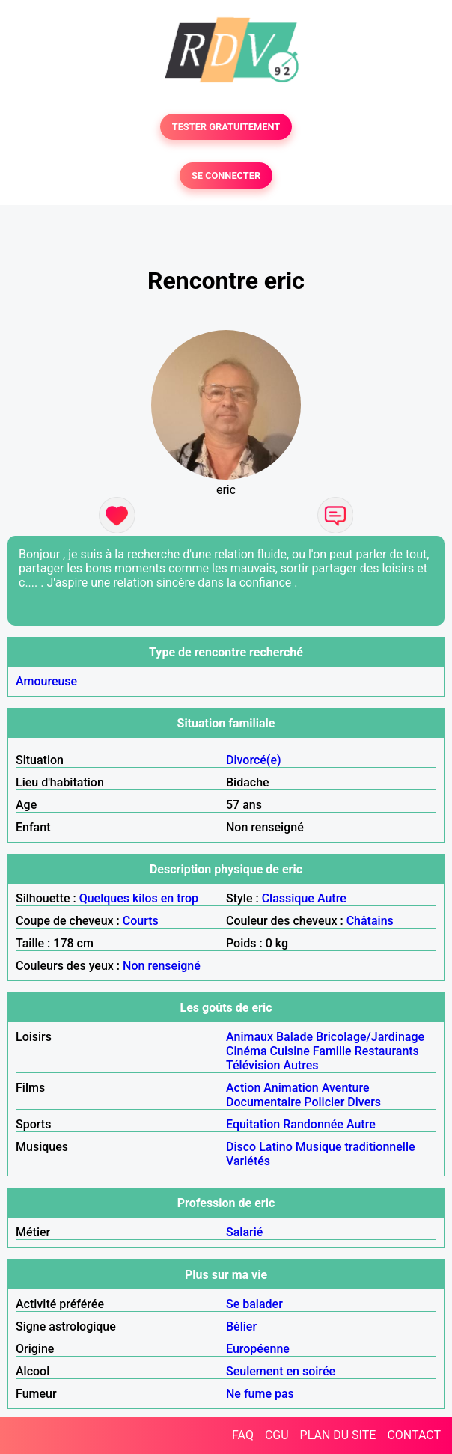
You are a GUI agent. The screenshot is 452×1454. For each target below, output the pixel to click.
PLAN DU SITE (338, 1435)
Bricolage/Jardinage (370, 1037)
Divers (364, 1102)
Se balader (254, 1304)
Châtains (370, 921)
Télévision (253, 1065)
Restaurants (387, 1051)
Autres (300, 1065)
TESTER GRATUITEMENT (226, 126)
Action (243, 1088)
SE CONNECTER (226, 175)
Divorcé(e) (253, 760)
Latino (276, 1147)
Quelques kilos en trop (138, 898)
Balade (294, 1037)
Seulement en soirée (280, 1371)
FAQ (243, 1435)
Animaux (249, 1037)
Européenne (258, 1349)
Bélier (241, 1326)
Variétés (248, 1161)
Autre (331, 898)
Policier (324, 1102)
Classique (288, 898)
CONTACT (414, 1435)
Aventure (346, 1088)
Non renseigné (162, 966)
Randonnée (313, 1124)
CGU (277, 1435)
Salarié (244, 1232)
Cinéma (246, 1051)
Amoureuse (46, 681)
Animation (290, 1088)
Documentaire (263, 1102)
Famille (332, 1051)
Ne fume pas (260, 1394)
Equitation (253, 1124)
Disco (241, 1147)
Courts (141, 921)
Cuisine (290, 1051)
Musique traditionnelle (355, 1147)
